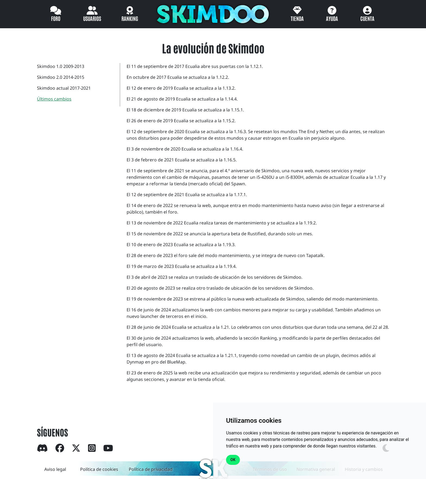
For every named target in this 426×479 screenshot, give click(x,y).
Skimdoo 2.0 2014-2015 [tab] (60, 77)
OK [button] (233, 460)
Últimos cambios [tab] (54, 99)
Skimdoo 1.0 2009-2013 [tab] (60, 66)
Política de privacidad (151, 469)
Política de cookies (99, 469)
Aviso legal (55, 469)
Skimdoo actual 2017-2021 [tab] (64, 88)
